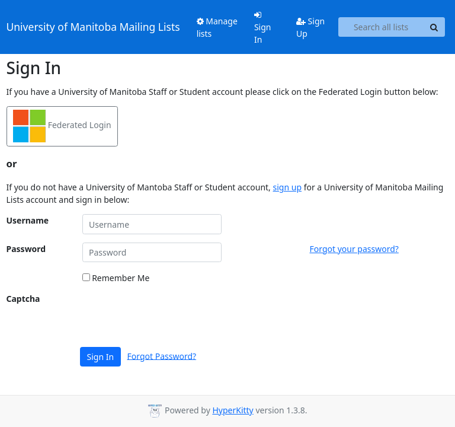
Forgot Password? (162, 355)
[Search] (434, 27)
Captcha (23, 298)
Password (26, 248)
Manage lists (217, 27)
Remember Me (116, 277)
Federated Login (62, 126)
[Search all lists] (381, 27)
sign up (287, 187)
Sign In (262, 28)
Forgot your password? (354, 248)
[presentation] (172, 315)
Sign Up (310, 27)
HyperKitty (232, 410)
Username (28, 220)
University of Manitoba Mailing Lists (93, 27)
